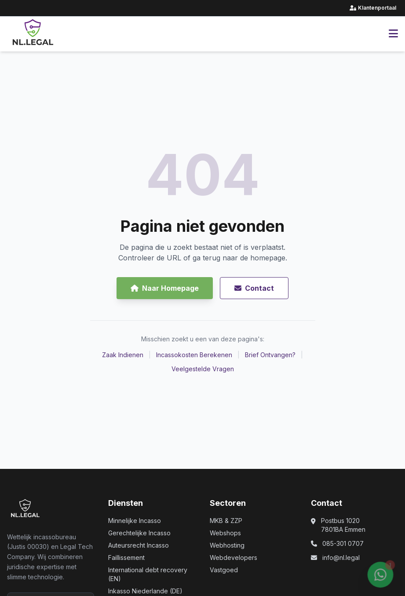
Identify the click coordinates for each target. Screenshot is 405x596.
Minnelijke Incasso (134, 520)
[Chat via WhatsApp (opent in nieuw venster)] (380, 576)
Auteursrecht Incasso (138, 545)
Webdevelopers (233, 557)
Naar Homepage (165, 288)
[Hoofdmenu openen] (393, 34)
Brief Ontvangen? (270, 354)
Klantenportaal (374, 7)
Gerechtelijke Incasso (139, 533)
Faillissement (126, 557)
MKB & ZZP (226, 520)
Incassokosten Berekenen (194, 354)
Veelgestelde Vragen (202, 369)
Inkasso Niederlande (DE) (145, 591)
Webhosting (227, 545)
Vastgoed (224, 570)
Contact (254, 288)
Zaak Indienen (122, 354)
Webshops (225, 533)
